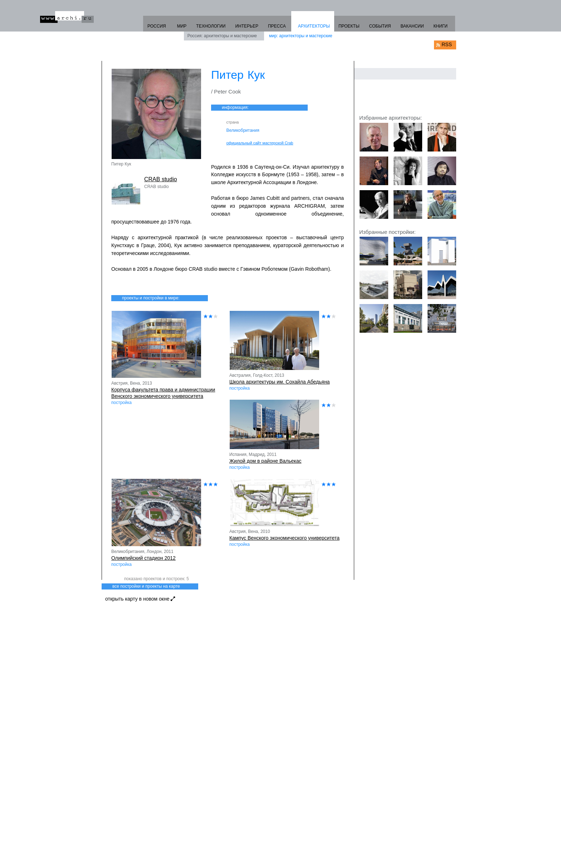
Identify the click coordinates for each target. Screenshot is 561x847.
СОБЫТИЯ (380, 26)
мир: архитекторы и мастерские (300, 35)
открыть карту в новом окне (140, 599)
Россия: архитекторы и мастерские (222, 35)
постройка (121, 402)
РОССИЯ (156, 26)
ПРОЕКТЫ (349, 26)
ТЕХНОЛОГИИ (210, 26)
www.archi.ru (67, 17)
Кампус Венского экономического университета (284, 538)
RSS (447, 44)
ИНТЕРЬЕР (246, 26)
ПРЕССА (277, 26)
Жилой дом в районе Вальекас (265, 461)
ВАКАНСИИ (412, 26)
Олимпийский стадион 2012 (143, 558)
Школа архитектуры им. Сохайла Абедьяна (279, 382)
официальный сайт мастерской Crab (259, 143)
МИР (182, 26)
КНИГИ (441, 26)
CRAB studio (160, 179)
